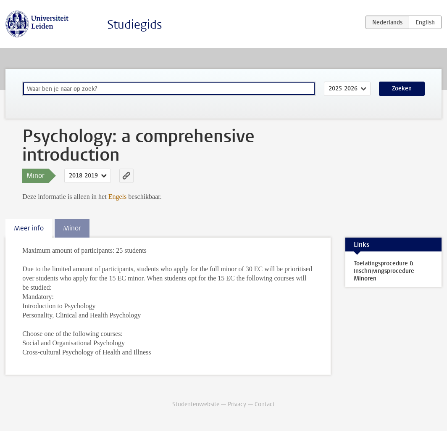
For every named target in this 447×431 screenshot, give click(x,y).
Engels (117, 196)
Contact (265, 404)
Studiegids (134, 24)
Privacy (237, 404)
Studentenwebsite (195, 404)
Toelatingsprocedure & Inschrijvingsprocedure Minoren (384, 271)
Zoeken (402, 89)
